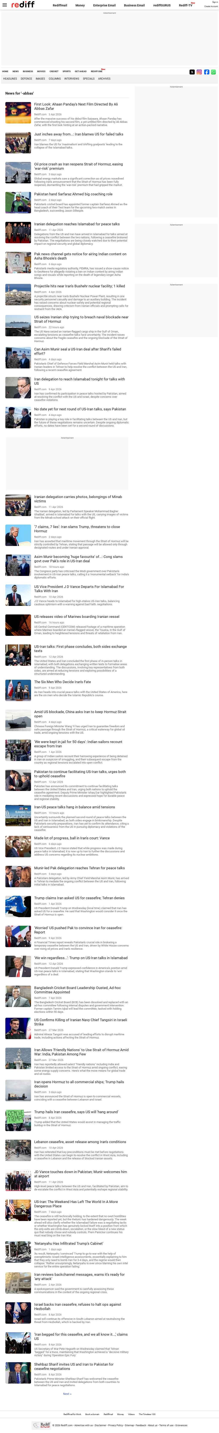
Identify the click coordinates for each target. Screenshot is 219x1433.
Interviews (71, 78)
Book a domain (92, 1414)
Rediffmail (60, 5)
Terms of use (166, 1425)
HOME (5, 71)
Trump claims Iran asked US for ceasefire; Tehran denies (79, 898)
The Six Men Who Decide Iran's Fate (62, 682)
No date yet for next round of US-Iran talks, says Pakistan (80, 409)
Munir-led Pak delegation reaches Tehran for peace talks (79, 868)
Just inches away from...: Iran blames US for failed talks (78, 134)
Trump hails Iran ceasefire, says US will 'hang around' (76, 1112)
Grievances (181, 1425)
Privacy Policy (115, 1425)
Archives (104, 78)
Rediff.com (67, 1425)
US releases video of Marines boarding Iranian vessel (76, 616)
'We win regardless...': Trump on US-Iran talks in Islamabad (81, 958)
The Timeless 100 (147, 1414)
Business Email (134, 5)
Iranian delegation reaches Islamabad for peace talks (77, 224)
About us (152, 1425)
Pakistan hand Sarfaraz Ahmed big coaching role (73, 194)
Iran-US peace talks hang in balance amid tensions (74, 807)
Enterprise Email (104, 5)
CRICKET (54, 71)
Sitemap (129, 1425)
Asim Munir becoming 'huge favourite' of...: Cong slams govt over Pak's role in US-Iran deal (78, 559)
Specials (89, 78)
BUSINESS (28, 71)
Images (40, 78)
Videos (131, 1414)
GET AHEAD (81, 71)
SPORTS (67, 71)
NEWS (16, 71)
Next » (67, 1394)
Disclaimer (100, 1425)
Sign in (215, 2)
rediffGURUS (162, 5)
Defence (26, 78)
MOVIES (41, 71)
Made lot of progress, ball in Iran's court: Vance (72, 838)
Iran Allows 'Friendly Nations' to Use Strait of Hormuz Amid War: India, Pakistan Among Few (81, 1052)
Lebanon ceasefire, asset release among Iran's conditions (80, 1142)
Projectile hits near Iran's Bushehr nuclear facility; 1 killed (79, 286)
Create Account (211, 6)
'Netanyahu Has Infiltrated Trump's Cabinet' (68, 1243)
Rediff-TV (185, 5)
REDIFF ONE (96, 71)
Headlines (10, 78)
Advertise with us (83, 1425)
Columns (55, 78)
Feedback (141, 1425)
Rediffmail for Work (72, 1414)
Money (80, 5)
